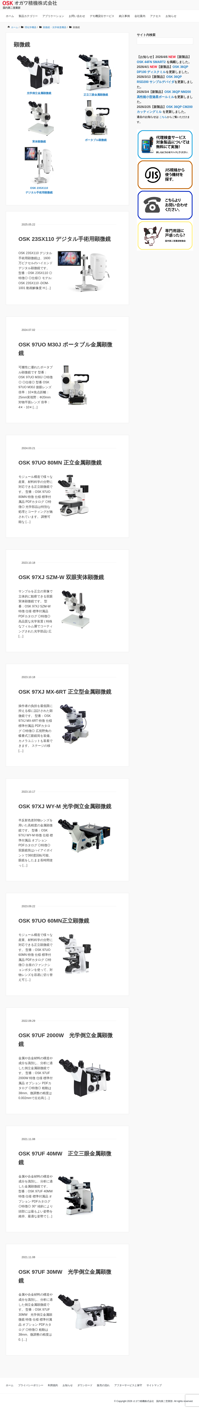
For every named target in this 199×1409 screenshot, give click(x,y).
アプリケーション (53, 16)
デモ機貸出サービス (102, 16)
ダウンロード (85, 1385)
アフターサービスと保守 (128, 1385)
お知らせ (171, 16)
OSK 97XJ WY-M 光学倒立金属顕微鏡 (64, 806)
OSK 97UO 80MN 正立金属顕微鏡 (60, 463)
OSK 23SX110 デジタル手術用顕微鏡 (64, 239)
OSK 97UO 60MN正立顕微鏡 (53, 921)
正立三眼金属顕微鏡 (96, 94)
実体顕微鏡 (39, 141)
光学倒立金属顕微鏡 (39, 93)
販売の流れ (103, 1385)
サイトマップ (154, 1385)
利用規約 (53, 1385)
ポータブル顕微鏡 (96, 140)
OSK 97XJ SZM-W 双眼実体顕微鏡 (61, 577)
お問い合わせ (77, 16)
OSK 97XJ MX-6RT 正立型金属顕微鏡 (64, 692)
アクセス (155, 16)
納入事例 (124, 16)
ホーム (10, 16)
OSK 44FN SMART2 (152, 62)
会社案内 (139, 16)
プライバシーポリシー (30, 1385)
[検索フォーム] (161, 41)
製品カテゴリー (28, 16)
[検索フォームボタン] (189, 41)
